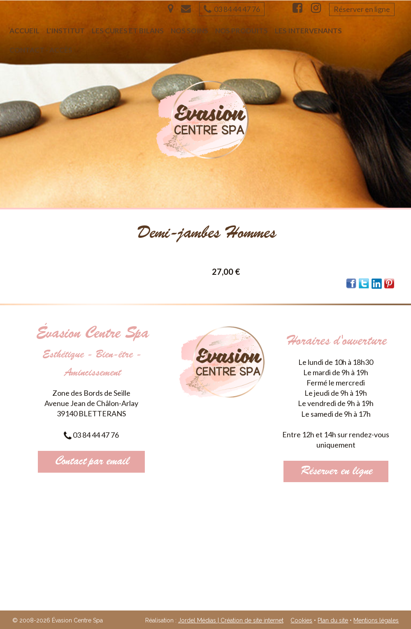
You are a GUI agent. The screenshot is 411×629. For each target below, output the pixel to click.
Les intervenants (308, 30)
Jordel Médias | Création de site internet (230, 620)
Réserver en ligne (362, 9)
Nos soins (189, 30)
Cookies (301, 620)
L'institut (65, 30)
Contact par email (91, 461)
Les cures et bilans (128, 30)
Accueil (24, 30)
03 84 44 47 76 (232, 9)
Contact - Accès (40, 50)
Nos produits (241, 30)
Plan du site (333, 620)
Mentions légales (376, 620)
